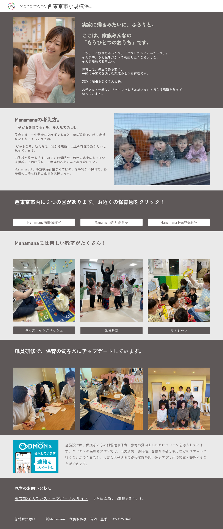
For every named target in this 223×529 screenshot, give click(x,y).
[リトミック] (179, 330)
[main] (145, 32)
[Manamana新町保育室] (111, 222)
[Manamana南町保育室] (44, 222)
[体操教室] (111, 330)
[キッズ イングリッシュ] (44, 330)
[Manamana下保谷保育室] (179, 222)
